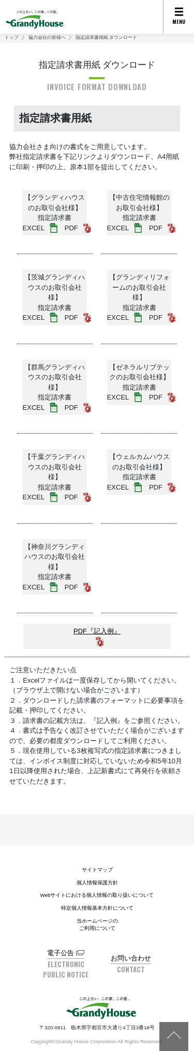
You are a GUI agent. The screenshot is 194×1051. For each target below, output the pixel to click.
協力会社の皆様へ (47, 37)
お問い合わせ (131, 958)
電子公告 (60, 953)
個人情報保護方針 (97, 882)
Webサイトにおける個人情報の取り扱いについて (97, 895)
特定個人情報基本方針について (97, 908)
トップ (12, 37)
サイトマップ (97, 869)
